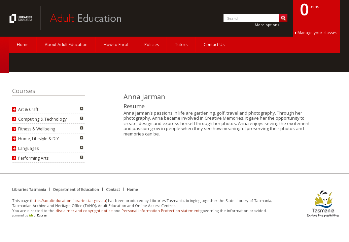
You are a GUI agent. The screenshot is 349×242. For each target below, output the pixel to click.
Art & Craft (28, 109)
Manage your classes (317, 33)
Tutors (181, 44)
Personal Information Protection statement (160, 210)
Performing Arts (33, 158)
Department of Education (76, 189)
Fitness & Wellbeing (36, 129)
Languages (28, 148)
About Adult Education (66, 44)
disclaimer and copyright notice (84, 210)
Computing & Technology (42, 119)
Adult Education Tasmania (21, 18)
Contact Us (214, 44)
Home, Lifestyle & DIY (38, 139)
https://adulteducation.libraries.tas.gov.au (68, 200)
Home (23, 44)
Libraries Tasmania (29, 189)
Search (283, 18)
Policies (151, 44)
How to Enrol (116, 44)
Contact (113, 189)
